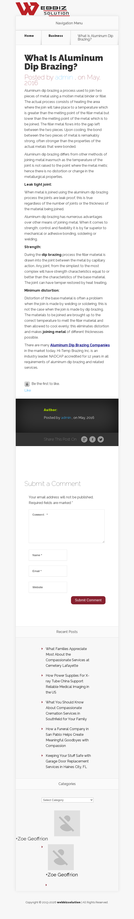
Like (27, 390)
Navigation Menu (69, 23)
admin (64, 77)
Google (84, 439)
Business (56, 35)
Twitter (100, 439)
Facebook (92, 439)
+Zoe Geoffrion (32, 844)
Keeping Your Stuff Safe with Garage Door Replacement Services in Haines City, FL (68, 766)
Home (29, 35)
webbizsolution (68, 907)
